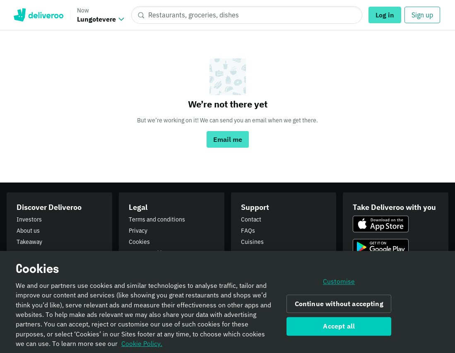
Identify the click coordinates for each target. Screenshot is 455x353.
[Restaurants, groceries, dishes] (247, 15)
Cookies (139, 242)
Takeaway (29, 242)
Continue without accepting (339, 306)
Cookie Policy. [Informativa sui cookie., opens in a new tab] (141, 346)
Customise (339, 284)
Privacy (138, 230)
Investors (29, 219)
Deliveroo (38, 15)
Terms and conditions (157, 219)
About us (28, 230)
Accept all (339, 328)
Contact (251, 219)
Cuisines (252, 242)
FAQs (248, 230)
